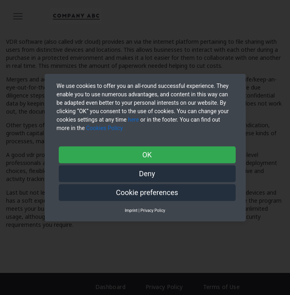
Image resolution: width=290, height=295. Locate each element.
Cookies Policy (105, 127)
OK (147, 154)
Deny (147, 173)
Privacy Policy (152, 210)
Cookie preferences (147, 192)
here (133, 119)
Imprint (131, 210)
